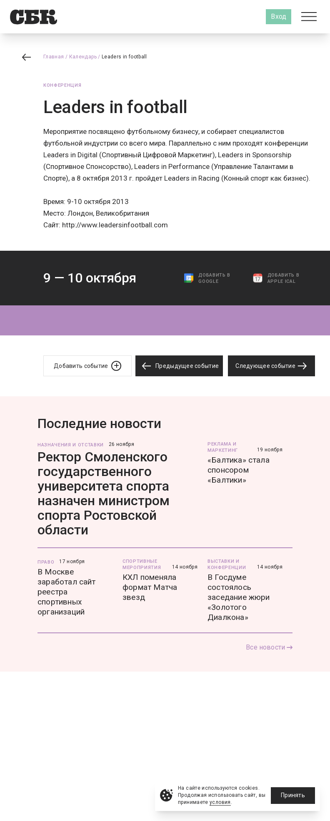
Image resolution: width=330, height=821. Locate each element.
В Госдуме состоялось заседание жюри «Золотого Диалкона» (239, 597)
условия (220, 802)
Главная (53, 57)
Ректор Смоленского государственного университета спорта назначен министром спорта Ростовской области (104, 493)
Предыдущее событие (179, 366)
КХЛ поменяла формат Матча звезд (149, 587)
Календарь (83, 57)
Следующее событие (271, 366)
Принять (293, 795)
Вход (278, 16)
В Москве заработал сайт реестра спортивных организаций (67, 592)
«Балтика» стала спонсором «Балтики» (239, 470)
